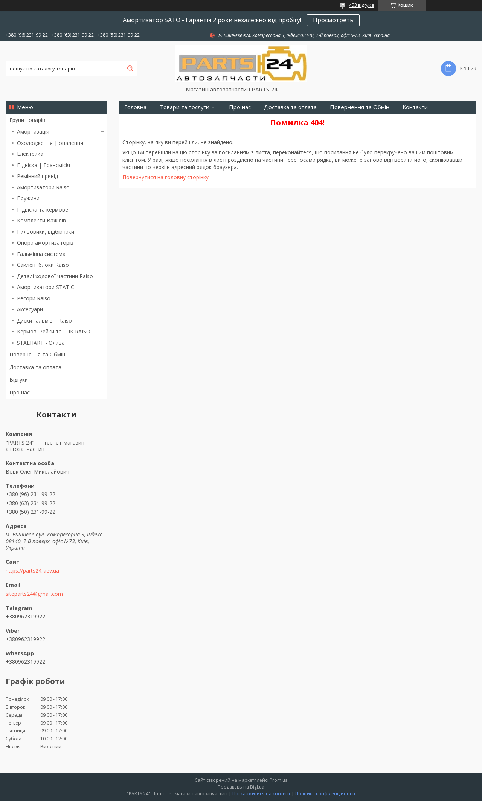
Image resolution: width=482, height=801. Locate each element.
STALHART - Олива (41, 342)
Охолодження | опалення (50, 142)
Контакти (415, 107)
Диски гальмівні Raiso (44, 320)
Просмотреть (333, 20)
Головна (135, 107)
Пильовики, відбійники (45, 231)
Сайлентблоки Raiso (43, 264)
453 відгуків (361, 5)
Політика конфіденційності (325, 793)
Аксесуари (30, 309)
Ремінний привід (37, 176)
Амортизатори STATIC (45, 287)
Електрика (30, 153)
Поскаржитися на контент (261, 793)
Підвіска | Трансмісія (43, 165)
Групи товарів (27, 119)
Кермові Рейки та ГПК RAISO (53, 331)
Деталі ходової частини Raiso (55, 276)
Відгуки (18, 379)
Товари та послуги (184, 107)
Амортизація (33, 131)
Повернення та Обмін (37, 354)
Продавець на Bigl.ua (241, 787)
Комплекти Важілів (41, 220)
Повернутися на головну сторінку (165, 177)
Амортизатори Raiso (43, 187)
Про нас (19, 392)
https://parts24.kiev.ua (32, 570)
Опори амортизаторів (45, 242)
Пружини (28, 198)
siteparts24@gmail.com (34, 594)
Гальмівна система (41, 253)
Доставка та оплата (35, 367)
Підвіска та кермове (42, 209)
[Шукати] (129, 68)
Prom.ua (279, 780)
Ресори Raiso (33, 298)
